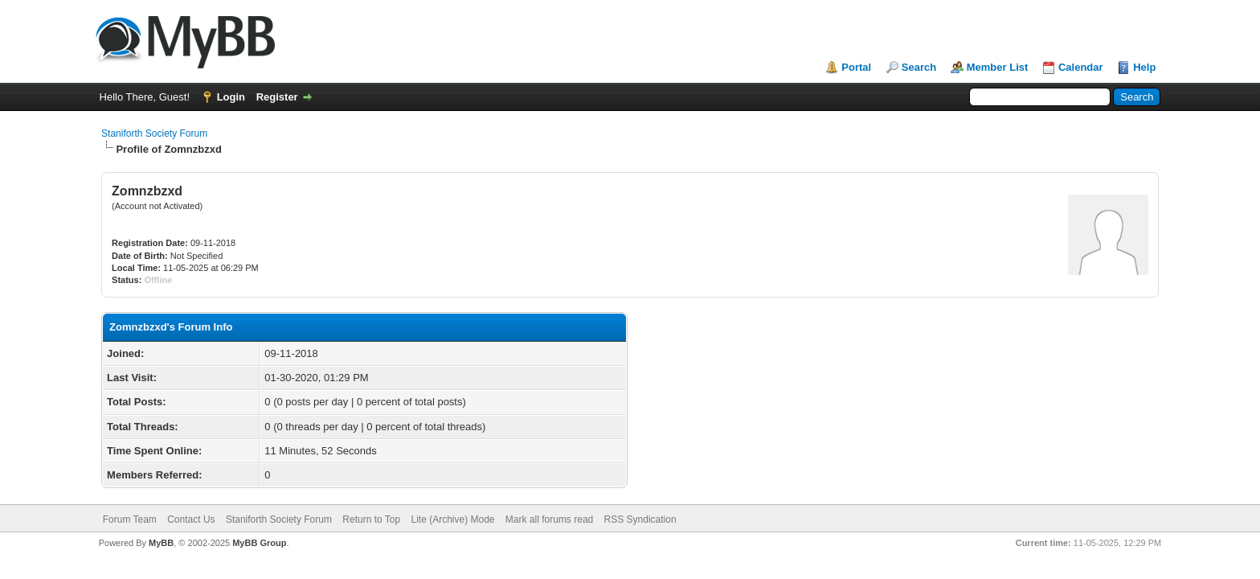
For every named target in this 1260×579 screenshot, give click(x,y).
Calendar (1080, 67)
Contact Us (191, 519)
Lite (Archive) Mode (452, 519)
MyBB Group (259, 543)
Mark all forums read (549, 519)
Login (231, 97)
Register (277, 97)
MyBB (161, 543)
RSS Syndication (640, 519)
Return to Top (371, 519)
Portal (856, 67)
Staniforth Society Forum (154, 133)
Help (1144, 67)
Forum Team (130, 519)
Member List (998, 67)
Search (919, 67)
